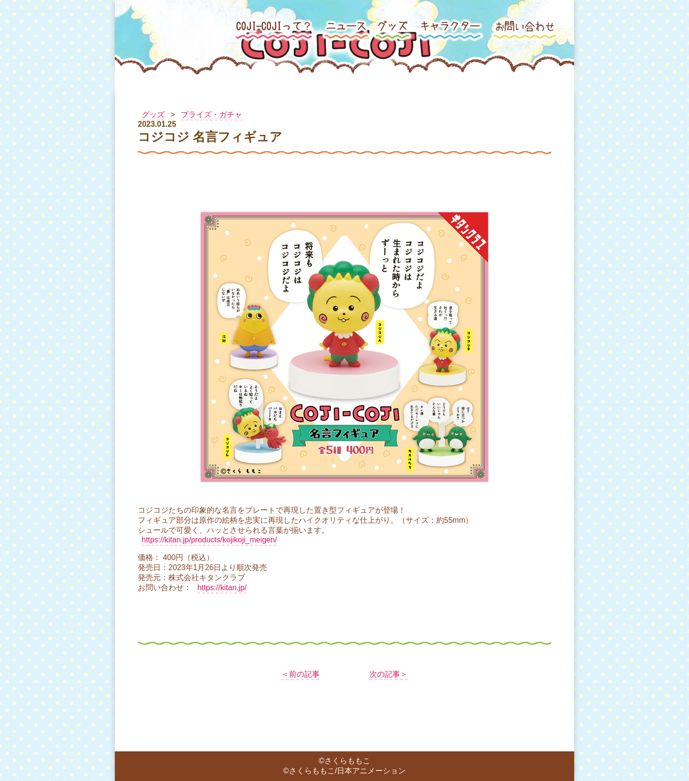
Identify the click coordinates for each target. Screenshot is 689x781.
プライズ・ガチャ (211, 114)
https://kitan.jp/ (221, 587)
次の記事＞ (388, 674)
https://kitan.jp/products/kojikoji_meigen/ (209, 540)
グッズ (153, 114)
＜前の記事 (300, 674)
